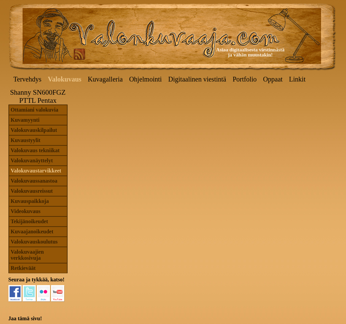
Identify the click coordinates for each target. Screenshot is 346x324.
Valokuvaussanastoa (34, 181)
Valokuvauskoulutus (34, 242)
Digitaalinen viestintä (197, 79)
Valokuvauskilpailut (34, 130)
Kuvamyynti (25, 120)
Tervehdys (28, 79)
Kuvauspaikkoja (30, 201)
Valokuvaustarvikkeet (36, 170)
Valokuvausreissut (32, 191)
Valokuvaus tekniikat (35, 150)
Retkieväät (23, 268)
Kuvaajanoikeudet (32, 231)
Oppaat (273, 79)
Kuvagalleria (105, 79)
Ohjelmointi (145, 79)
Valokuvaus (64, 79)
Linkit (297, 79)
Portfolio (244, 79)
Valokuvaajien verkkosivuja (27, 255)
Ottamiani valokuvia (34, 110)
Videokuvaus (26, 211)
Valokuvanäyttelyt (32, 160)
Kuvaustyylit (26, 140)
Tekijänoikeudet (29, 221)
